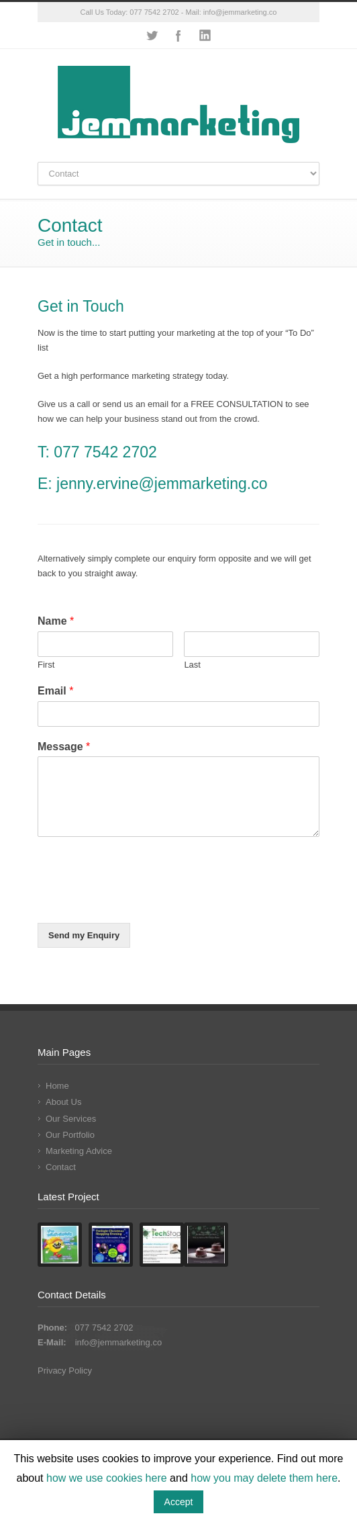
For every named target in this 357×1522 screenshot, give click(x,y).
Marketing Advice (79, 1151)
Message (64, 746)
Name (56, 621)
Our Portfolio (70, 1135)
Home (57, 1086)
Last (192, 665)
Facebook (178, 35)
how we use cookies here (106, 1478)
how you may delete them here (264, 1478)
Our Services (71, 1119)
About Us (63, 1102)
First (46, 665)
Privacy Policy (65, 1371)
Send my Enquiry (83, 935)
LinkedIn (205, 35)
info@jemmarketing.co (240, 12)
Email (55, 691)
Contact (61, 1167)
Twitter (151, 35)
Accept (178, 1501)
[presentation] (140, 900)
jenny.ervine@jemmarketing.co (160, 483)
